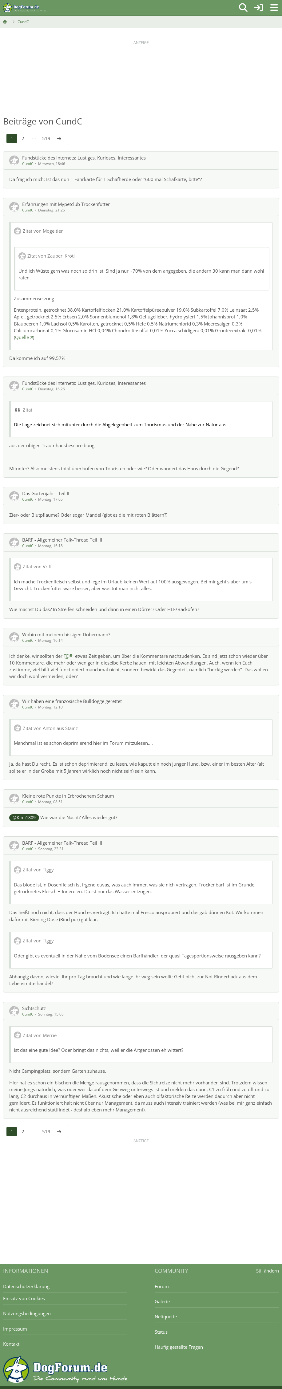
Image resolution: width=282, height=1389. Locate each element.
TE (66, 656)
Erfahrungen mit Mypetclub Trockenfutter (66, 204)
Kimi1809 (26, 817)
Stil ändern (267, 1271)
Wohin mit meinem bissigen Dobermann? (66, 634)
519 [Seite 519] (46, 138)
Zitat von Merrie (40, 1035)
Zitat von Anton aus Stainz (50, 728)
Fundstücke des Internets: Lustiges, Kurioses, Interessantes (84, 158)
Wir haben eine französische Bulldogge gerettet (72, 701)
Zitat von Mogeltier (43, 231)
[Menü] (274, 8)
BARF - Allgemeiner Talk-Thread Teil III (62, 540)
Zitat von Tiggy (38, 869)
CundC (28, 163)
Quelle (22, 337)
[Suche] (243, 8)
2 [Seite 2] (23, 138)
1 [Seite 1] (11, 138)
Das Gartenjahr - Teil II (45, 493)
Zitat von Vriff (37, 566)
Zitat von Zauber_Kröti (51, 256)
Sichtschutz (34, 1008)
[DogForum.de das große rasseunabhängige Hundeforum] (24, 8)
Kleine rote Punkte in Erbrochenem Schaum (68, 796)
